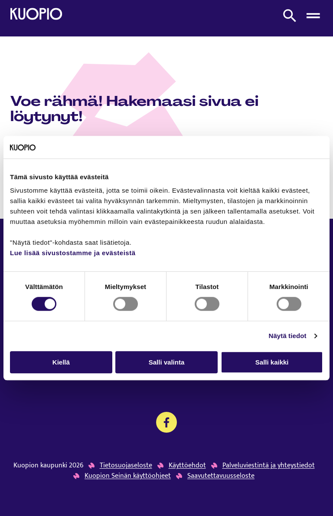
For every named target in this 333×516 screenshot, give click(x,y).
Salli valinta (167, 362)
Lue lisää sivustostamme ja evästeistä (72, 253)
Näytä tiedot (288, 335)
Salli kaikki (272, 362)
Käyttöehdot (187, 465)
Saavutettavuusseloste (221, 476)
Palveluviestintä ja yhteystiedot (268, 465)
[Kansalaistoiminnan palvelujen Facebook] (166, 422)
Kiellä (61, 362)
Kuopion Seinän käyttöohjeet (128, 476)
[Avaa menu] (313, 15)
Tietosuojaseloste (126, 465)
